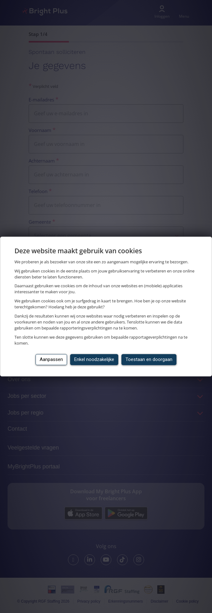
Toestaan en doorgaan (149, 359)
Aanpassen (51, 359)
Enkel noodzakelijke (94, 359)
